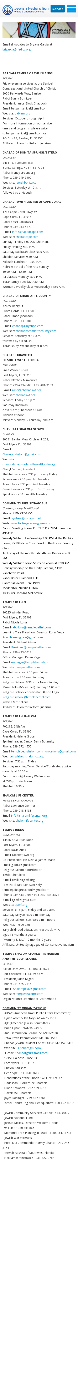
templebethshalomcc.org (26, 756)
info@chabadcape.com (27, 232)
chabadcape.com (27, 237)
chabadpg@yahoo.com (27, 326)
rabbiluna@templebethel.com (31, 627)
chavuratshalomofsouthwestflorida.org (28, 464)
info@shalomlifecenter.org (29, 815)
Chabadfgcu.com (29, 1048)
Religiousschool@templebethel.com (26, 697)
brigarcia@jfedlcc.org (16, 49)
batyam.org (22, 113)
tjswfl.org (21, 905)
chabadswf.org (25, 395)
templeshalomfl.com (29, 994)
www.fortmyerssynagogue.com (31, 523)
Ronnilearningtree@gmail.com (22, 637)
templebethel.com (28, 667)
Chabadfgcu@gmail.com (31, 1053)
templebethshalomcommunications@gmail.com (43, 751)
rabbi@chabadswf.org (26, 390)
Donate (57, 9)
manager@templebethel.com (30, 662)
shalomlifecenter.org (29, 820)
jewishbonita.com (27, 182)
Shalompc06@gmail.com (29, 989)
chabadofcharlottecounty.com (36, 331)
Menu (71, 8)
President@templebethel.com (31, 647)
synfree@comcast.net (26, 518)
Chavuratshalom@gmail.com (21, 454)
